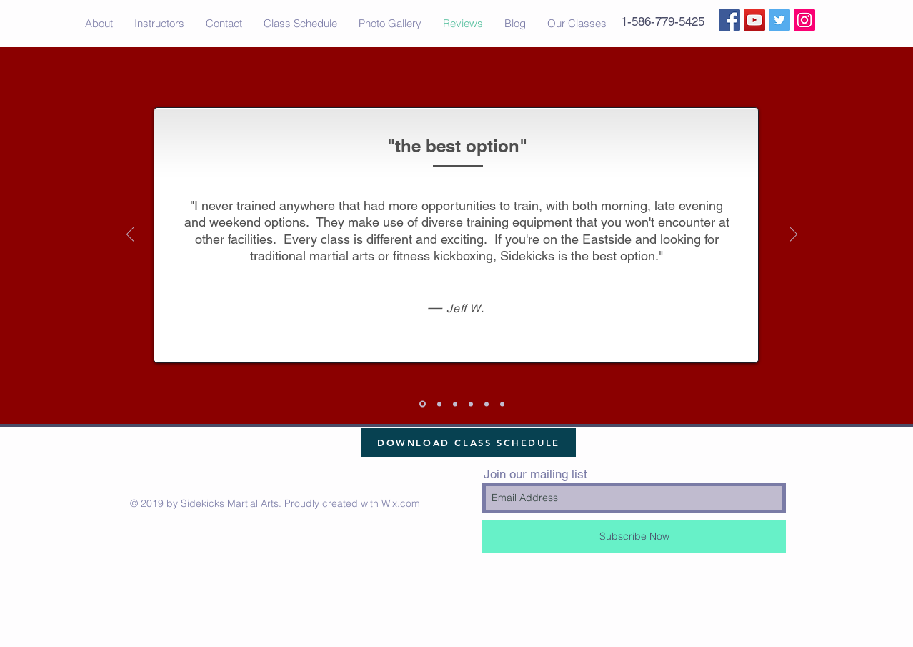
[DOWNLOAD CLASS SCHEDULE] (468, 442)
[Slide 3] (486, 404)
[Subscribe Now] (634, 536)
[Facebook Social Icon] (729, 20)
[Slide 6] (439, 404)
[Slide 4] (455, 404)
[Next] (793, 235)
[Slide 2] (471, 404)
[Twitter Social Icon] (779, 20)
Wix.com (400, 503)
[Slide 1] (422, 404)
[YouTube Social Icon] (754, 20)
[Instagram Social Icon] (804, 20)
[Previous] (130, 235)
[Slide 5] (502, 404)
